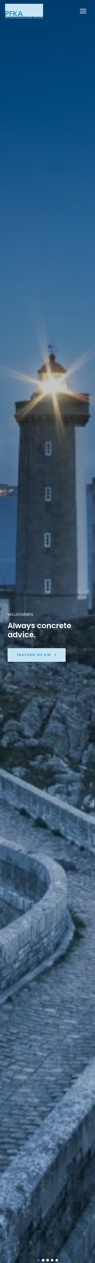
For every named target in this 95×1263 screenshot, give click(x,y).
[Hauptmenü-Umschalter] (83, 11)
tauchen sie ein (33, 654)
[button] (38, 1260)
